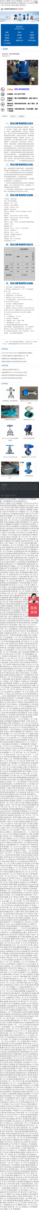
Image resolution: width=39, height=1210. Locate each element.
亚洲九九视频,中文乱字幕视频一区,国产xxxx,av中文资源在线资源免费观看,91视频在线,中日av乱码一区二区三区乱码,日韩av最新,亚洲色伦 (19, 3)
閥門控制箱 (32, 40)
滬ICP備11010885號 (8, 495)
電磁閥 (7, 38)
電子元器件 (33, 484)
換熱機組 (8, 489)
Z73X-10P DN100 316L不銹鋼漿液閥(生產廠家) (16, 353)
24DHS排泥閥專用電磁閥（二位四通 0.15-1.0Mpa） (23, 341)
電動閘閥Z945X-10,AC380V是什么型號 (14, 372)
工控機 (21, 489)
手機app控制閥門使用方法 (10, 369)
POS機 (23, 487)
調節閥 (19, 35)
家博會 (19, 487)
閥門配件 (7, 40)
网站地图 (29, 507)
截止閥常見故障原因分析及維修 (11, 378)
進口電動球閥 (13, 484)
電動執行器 (19, 40)
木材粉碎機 (27, 489)
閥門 (7, 152)
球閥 (31, 32)
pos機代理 (29, 487)
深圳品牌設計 (5, 487)
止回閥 (19, 38)
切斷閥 (32, 38)
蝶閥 (19, 32)
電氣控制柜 (15, 489)
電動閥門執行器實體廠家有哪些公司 (13, 359)
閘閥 (7, 32)
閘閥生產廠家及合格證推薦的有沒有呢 (14, 361)
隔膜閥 (32, 35)
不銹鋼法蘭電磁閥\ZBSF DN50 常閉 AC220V (19, 344)
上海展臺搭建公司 (24, 484)
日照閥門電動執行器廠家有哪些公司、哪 (14, 356)
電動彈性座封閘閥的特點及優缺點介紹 (14, 375)
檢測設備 (13, 487)
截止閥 (7, 35)
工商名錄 (34, 489)
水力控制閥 (7, 43)
